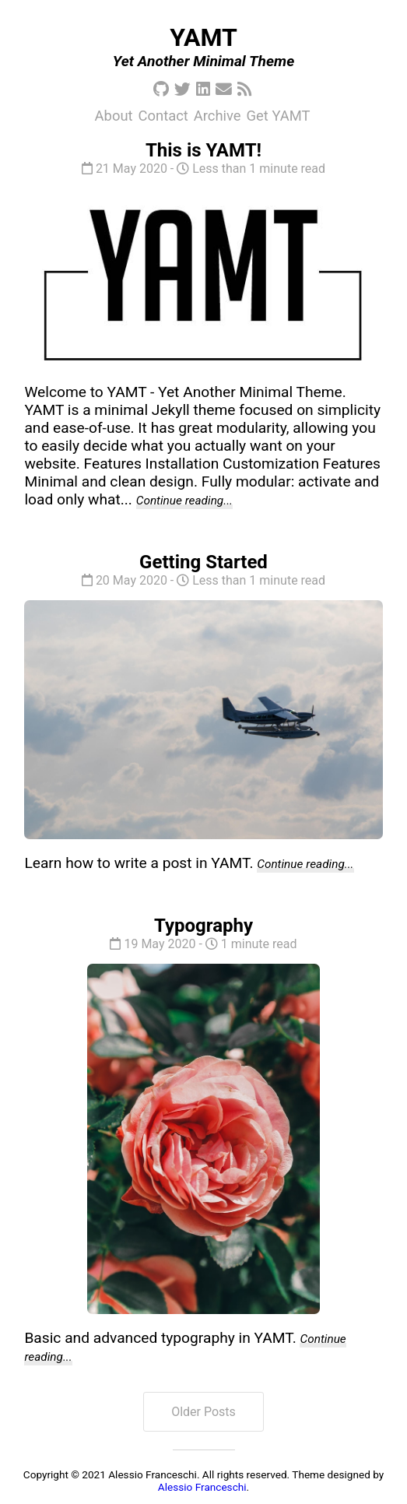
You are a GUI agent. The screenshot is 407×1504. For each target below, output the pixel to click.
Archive (217, 115)
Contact (163, 115)
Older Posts (203, 1411)
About (114, 115)
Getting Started (203, 562)
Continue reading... (184, 501)
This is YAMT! (203, 150)
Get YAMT (279, 115)
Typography (203, 925)
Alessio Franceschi (202, 1487)
